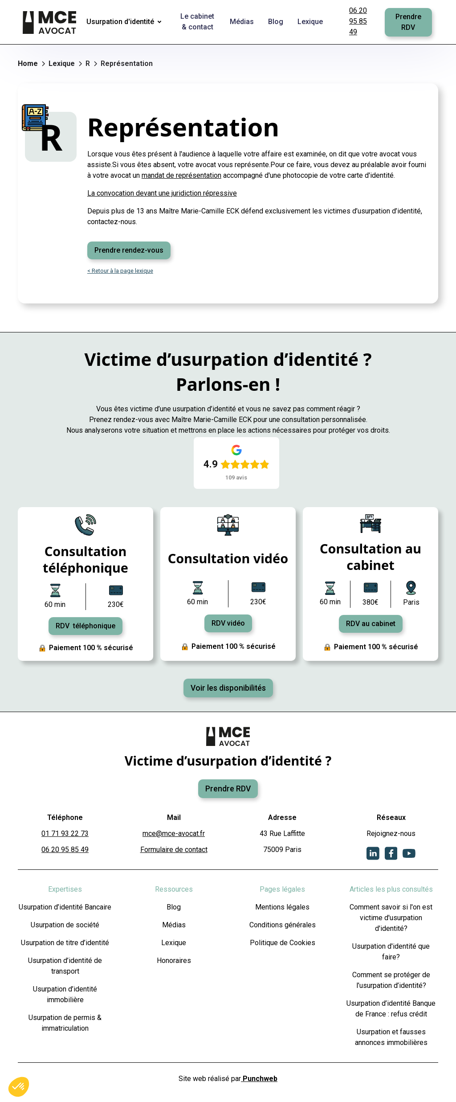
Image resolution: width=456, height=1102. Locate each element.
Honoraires (174, 960)
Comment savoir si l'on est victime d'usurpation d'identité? (391, 918)
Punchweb (259, 1078)
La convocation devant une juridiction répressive (162, 193)
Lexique (173, 942)
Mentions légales (282, 907)
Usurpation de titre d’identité (65, 942)
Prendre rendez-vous (128, 250)
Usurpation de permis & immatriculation (65, 1022)
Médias (174, 925)
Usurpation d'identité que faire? (391, 951)
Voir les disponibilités (228, 688)
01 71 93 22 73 (65, 833)
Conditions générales (282, 925)
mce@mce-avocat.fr (173, 833)
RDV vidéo (228, 623)
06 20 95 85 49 (358, 21)
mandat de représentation (181, 175)
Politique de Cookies (282, 942)
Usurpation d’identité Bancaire (65, 907)
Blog (174, 907)
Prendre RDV (408, 22)
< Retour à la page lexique (120, 270)
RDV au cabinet (370, 623)
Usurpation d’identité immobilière (65, 994)
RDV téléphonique (85, 626)
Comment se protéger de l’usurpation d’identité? (391, 980)
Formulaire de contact (174, 849)
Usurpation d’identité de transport (65, 965)
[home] (50, 22)
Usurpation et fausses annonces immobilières (391, 1037)
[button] (125, 22)
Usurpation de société (65, 925)
